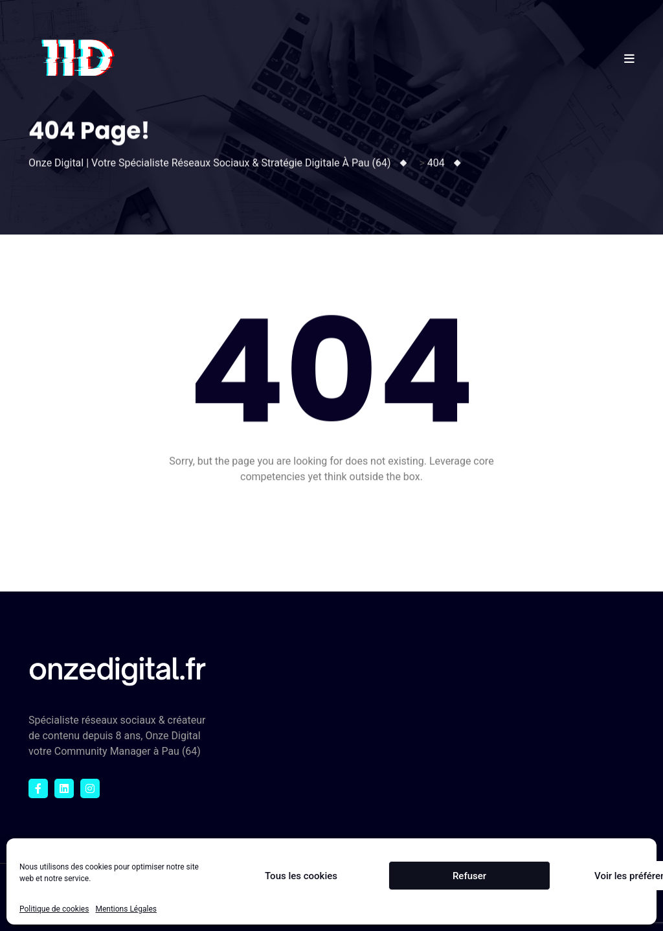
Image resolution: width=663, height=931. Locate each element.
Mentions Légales (126, 909)
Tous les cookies (301, 876)
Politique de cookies (54, 909)
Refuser (469, 876)
